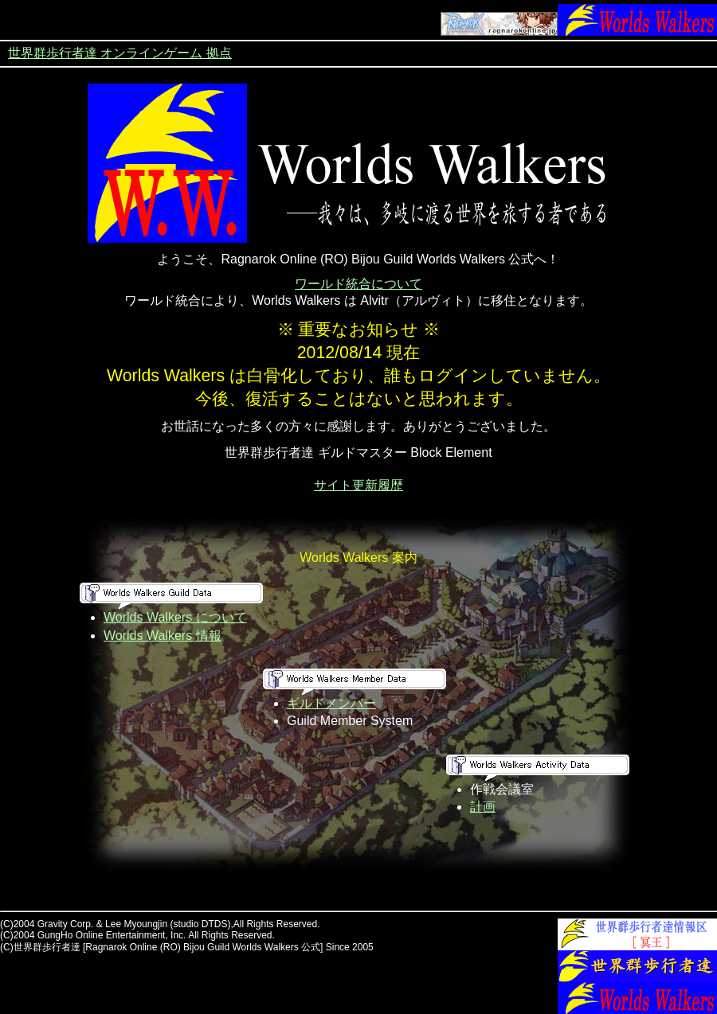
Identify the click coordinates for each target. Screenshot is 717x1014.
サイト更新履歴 (358, 485)
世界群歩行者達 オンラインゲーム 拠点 (120, 53)
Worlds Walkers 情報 (162, 635)
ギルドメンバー (331, 703)
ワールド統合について (358, 284)
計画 (483, 806)
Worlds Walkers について (175, 617)
